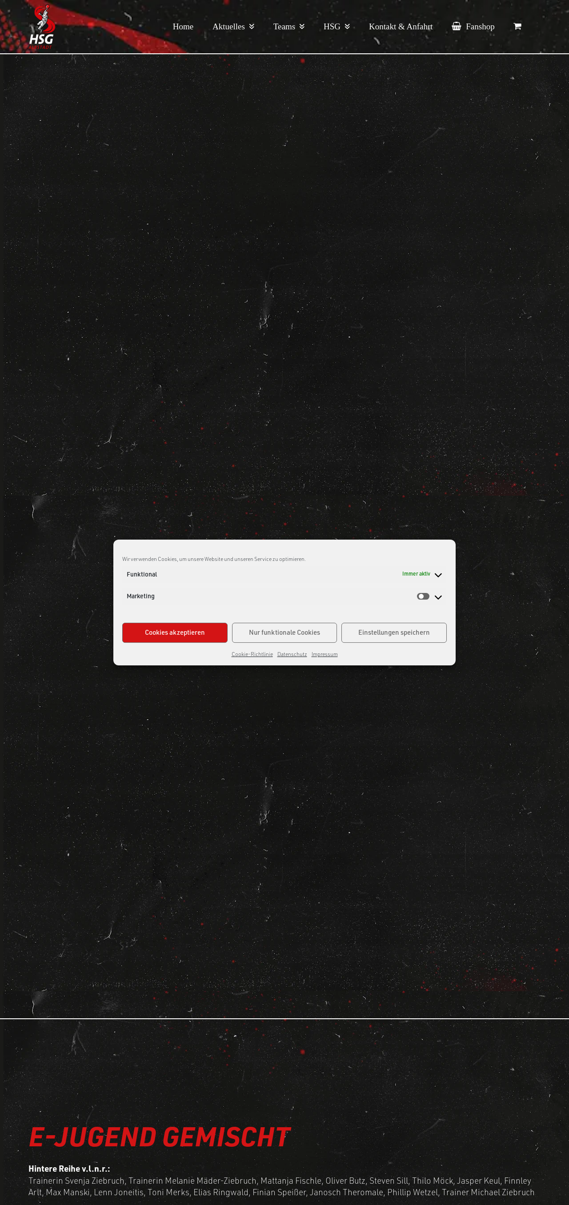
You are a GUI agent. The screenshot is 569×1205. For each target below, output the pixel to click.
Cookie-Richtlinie (252, 654)
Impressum (325, 654)
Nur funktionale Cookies (284, 632)
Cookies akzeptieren (175, 632)
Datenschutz (292, 654)
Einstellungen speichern (394, 632)
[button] (517, 26)
